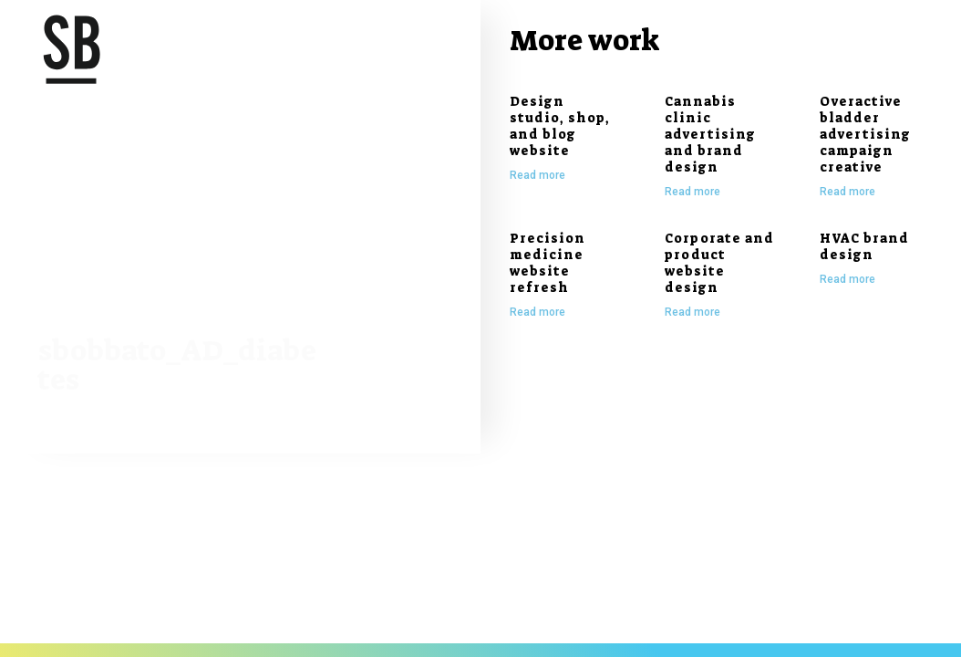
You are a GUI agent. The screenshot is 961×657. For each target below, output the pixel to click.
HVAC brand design (864, 246)
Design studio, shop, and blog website (560, 126)
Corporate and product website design (719, 263)
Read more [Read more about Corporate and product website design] (692, 312)
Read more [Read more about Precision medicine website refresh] (537, 312)
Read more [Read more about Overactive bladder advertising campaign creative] (847, 191)
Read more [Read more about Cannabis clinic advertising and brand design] (692, 191)
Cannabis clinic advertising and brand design (710, 134)
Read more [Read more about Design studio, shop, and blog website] (537, 175)
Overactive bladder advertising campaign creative (865, 134)
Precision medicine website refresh (547, 263)
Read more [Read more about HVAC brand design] (847, 279)
